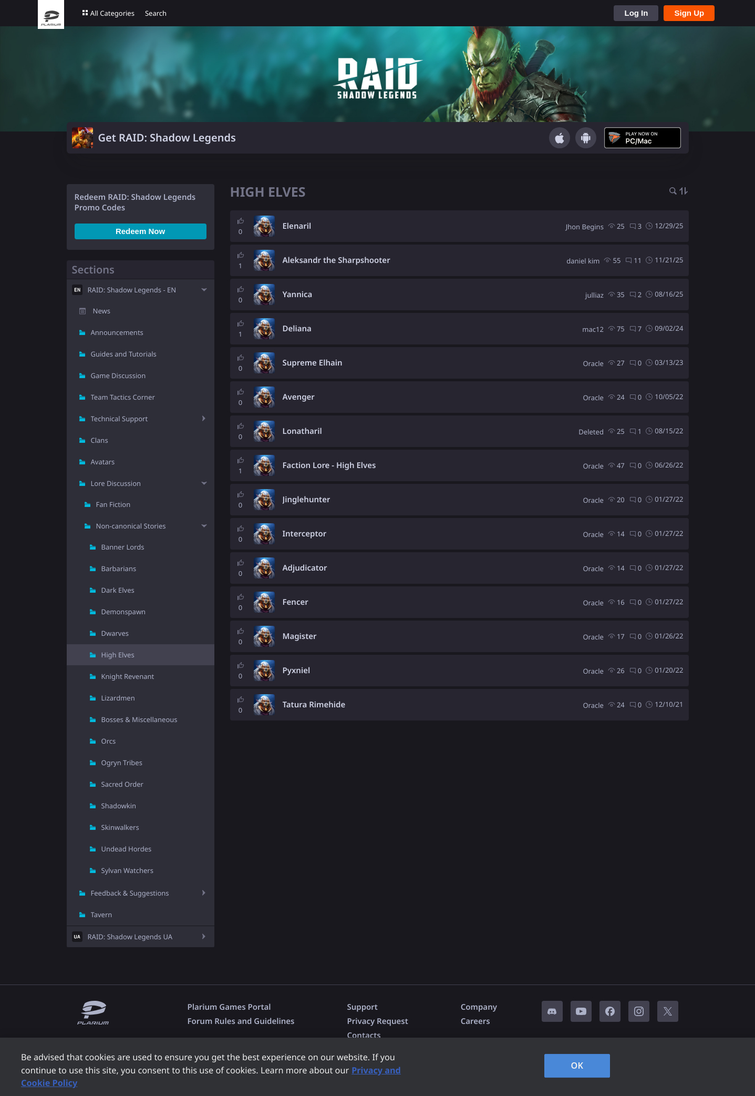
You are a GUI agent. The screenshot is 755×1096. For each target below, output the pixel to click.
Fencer (295, 602)
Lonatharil (302, 431)
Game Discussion (118, 375)
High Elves (118, 654)
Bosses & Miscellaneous (139, 719)
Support (362, 1007)
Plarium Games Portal (229, 1007)
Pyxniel (297, 670)
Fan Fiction (113, 504)
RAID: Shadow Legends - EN (132, 290)
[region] (377, 1067)
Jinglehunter (306, 499)
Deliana (297, 328)
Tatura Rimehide (314, 704)
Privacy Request (377, 1021)
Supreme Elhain (313, 363)
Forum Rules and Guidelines (241, 1021)
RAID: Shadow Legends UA (130, 936)
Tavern (101, 914)
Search (156, 13)
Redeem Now (140, 231)
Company (479, 1007)
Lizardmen (118, 698)
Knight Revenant (127, 676)
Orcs (108, 741)
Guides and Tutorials (124, 354)
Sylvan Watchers (127, 870)
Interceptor (305, 534)
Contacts (363, 1035)
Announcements (117, 332)
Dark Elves (118, 590)
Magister (300, 636)
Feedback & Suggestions (130, 893)
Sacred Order (122, 784)
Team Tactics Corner (123, 397)
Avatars (103, 461)
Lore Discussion (116, 483)
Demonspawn (123, 611)
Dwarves (115, 633)
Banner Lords (122, 547)
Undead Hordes (126, 849)
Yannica (298, 294)
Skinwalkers (120, 827)
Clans (99, 440)
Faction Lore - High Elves (329, 465)
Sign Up (689, 12)
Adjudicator (305, 568)
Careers (475, 1021)
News (101, 311)
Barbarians (119, 568)
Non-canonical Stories (131, 526)
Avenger (299, 397)
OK (577, 1065)
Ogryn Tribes (121, 762)
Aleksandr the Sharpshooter (336, 260)
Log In (636, 12)
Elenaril (297, 226)
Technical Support (119, 418)
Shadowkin (119, 805)
